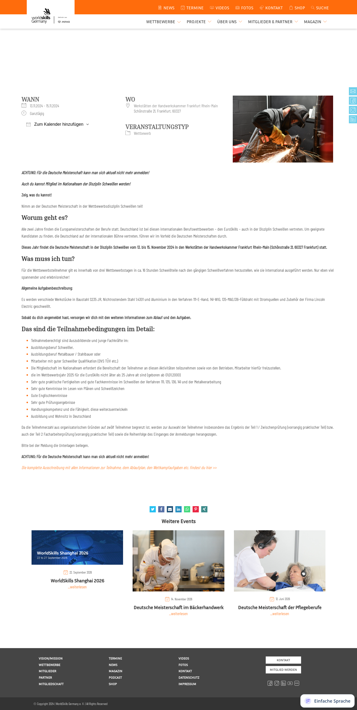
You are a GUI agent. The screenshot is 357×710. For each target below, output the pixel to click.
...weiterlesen (77, 586)
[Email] (170, 509)
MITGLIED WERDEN (283, 669)
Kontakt (283, 660)
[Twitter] (153, 509)
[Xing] (204, 509)
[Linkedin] (178, 509)
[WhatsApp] (187, 509)
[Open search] (319, 7)
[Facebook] (161, 509)
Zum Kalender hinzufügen (54, 124)
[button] (199, 21)
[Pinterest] (196, 509)
